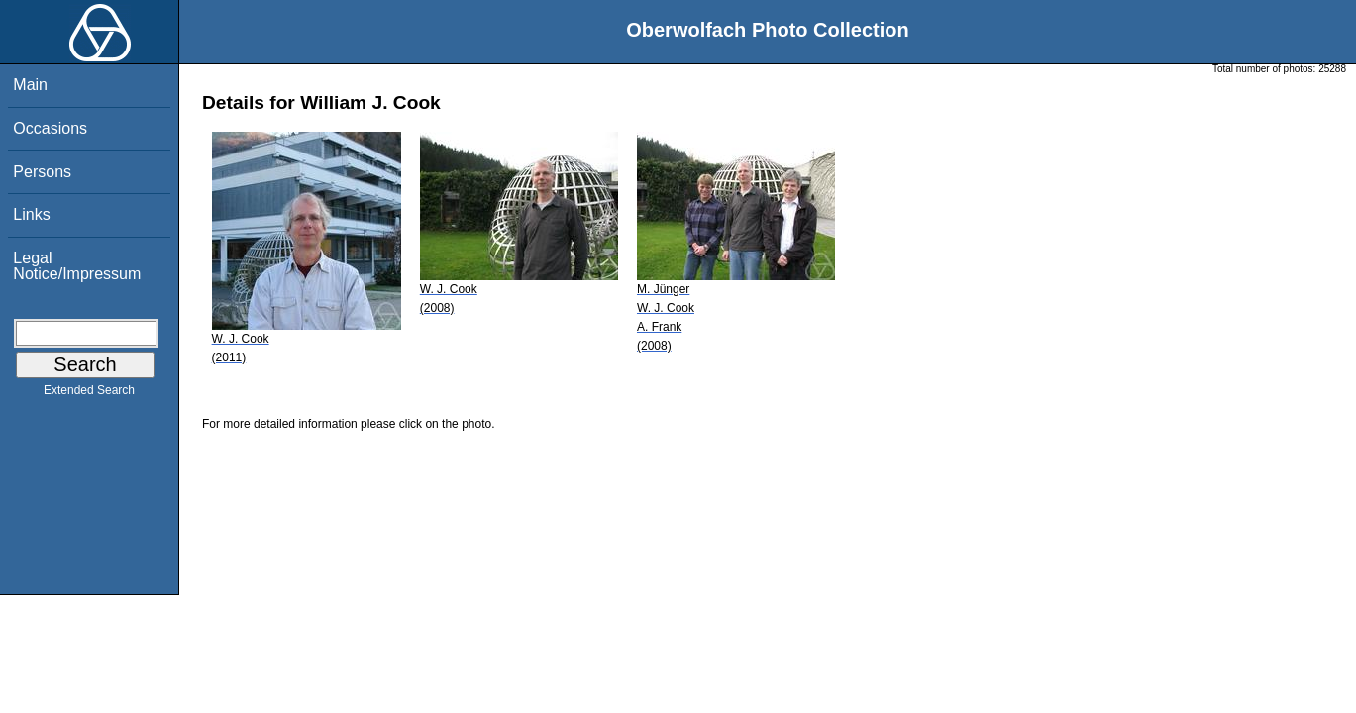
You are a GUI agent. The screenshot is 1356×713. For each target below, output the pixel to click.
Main (30, 84)
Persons (42, 171)
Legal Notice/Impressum (77, 266)
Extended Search (89, 394)
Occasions (50, 128)
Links (31, 214)
